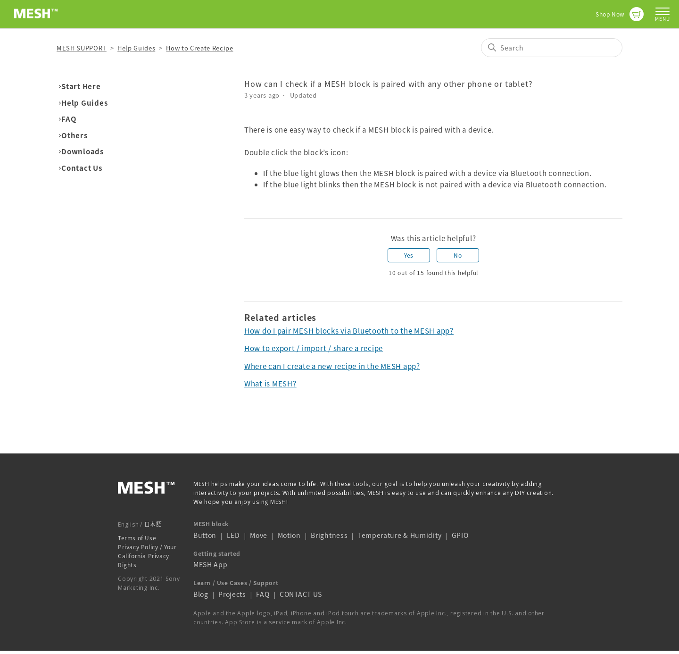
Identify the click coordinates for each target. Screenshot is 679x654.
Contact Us (81, 168)
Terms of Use (137, 538)
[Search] (551, 47)
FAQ (68, 119)
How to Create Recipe (199, 47)
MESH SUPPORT (82, 47)
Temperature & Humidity (399, 535)
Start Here (81, 86)
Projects (232, 594)
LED (233, 535)
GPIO (460, 535)
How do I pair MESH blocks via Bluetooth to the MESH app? (349, 331)
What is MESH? (270, 383)
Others (74, 135)
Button (204, 535)
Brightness (329, 535)
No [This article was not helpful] (458, 255)
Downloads (82, 151)
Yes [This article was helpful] (409, 255)
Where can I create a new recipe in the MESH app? (332, 366)
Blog (200, 594)
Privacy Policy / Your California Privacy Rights (147, 556)
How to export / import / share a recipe (313, 348)
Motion (289, 535)
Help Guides (136, 47)
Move (258, 535)
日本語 (153, 524)
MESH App (210, 564)
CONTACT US (301, 594)
